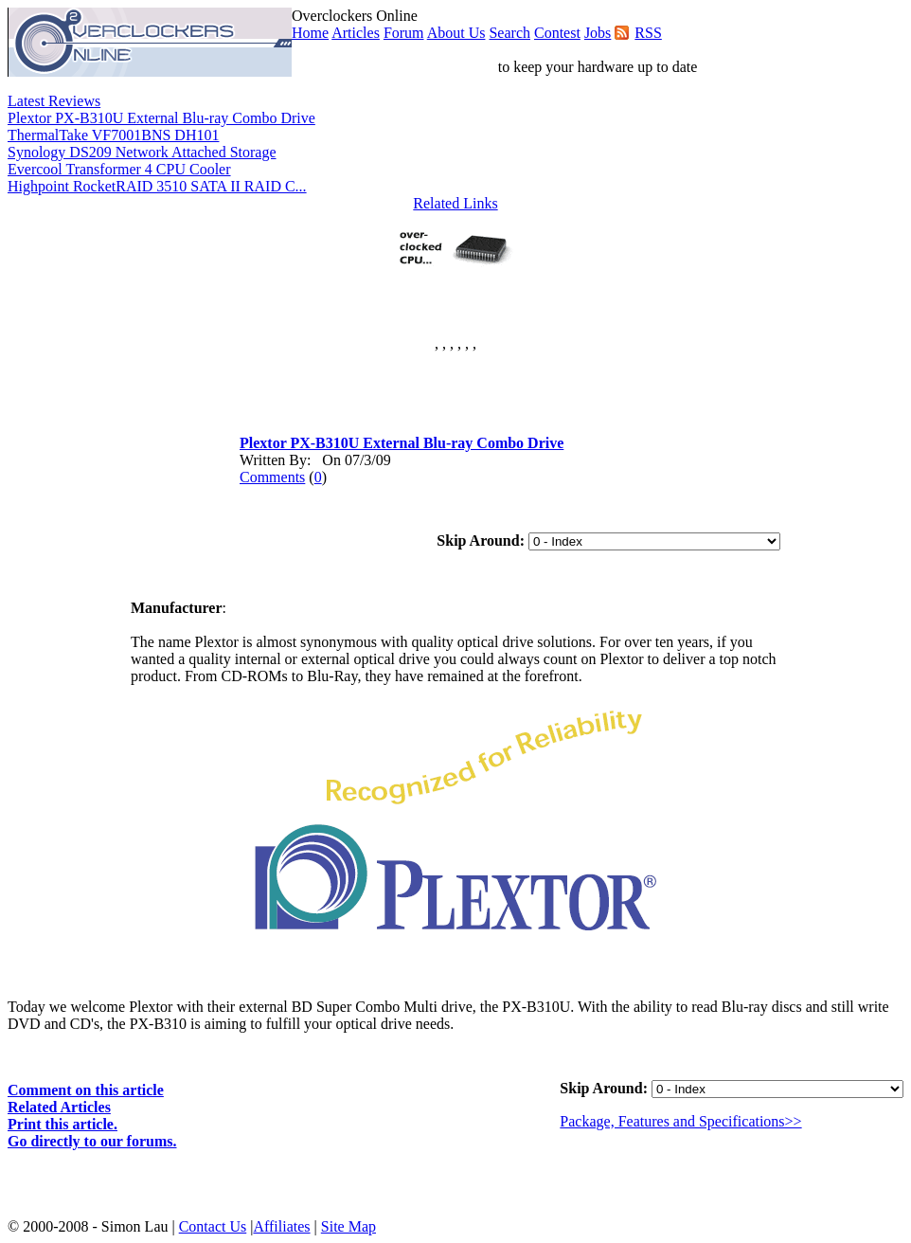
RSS (647, 33)
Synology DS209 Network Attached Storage (142, 152)
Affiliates (281, 1226)
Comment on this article (86, 1090)
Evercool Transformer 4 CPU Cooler (119, 169)
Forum (404, 33)
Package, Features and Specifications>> (680, 1121)
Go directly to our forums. (92, 1141)
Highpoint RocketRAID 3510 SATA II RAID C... (157, 186)
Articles (355, 33)
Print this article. (62, 1124)
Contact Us (213, 1226)
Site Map (348, 1226)
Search (509, 33)
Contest (557, 33)
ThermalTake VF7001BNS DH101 (113, 135)
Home (310, 33)
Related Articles (59, 1107)
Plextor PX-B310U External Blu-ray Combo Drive (161, 118)
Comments (272, 477)
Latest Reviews (54, 101)
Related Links (455, 203)
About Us (456, 33)
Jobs (597, 33)
